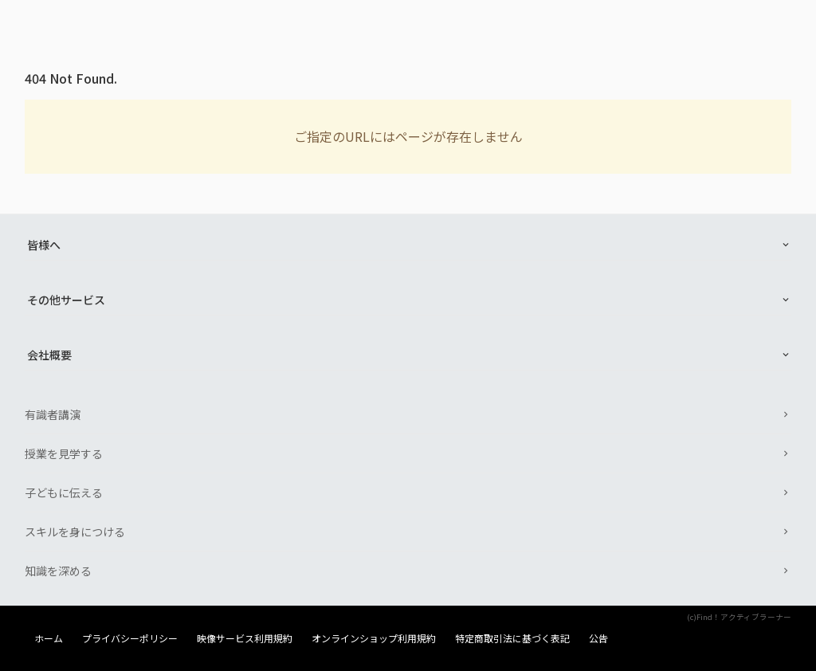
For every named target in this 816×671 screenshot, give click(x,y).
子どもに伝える (64, 492)
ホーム (48, 638)
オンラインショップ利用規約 (374, 638)
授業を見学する (64, 453)
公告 (598, 638)
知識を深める (58, 571)
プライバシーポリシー (130, 638)
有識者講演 (52, 414)
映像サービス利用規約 (244, 638)
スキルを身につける (75, 532)
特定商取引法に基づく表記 (512, 638)
